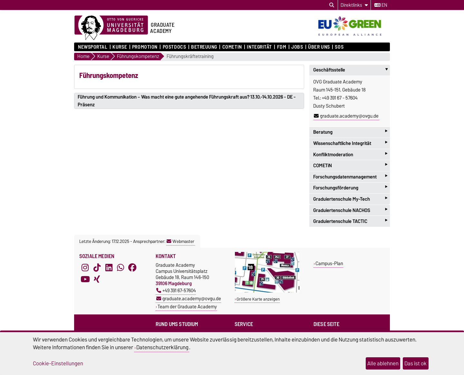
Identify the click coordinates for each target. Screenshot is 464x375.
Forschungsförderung (350, 188)
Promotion (145, 47)
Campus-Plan (329, 263)
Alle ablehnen (383, 363)
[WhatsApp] (120, 268)
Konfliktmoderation (350, 154)
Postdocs (174, 47)
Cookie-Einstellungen (58, 363)
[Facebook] (132, 268)
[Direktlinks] (354, 5)
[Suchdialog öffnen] (332, 5)
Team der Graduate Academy (187, 307)
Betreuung (204, 47)
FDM (281, 47)
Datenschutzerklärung (162, 347)
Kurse (119, 47)
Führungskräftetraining (190, 56)
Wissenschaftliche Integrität (350, 143)
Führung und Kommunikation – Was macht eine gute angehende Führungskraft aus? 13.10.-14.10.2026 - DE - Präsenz (187, 101)
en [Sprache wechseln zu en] (380, 5)
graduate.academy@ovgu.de (346, 116)
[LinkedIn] (109, 268)
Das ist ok (415, 363)
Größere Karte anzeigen (258, 299)
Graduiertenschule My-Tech (350, 199)
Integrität (259, 47)
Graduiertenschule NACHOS (350, 210)
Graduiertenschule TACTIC (350, 221)
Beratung (350, 132)
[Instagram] (85, 268)
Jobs (297, 47)
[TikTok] (97, 268)
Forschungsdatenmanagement (350, 176)
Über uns (319, 47)
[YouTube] (85, 279)
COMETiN (232, 47)
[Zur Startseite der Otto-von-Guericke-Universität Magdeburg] (111, 28)
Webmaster (180, 241)
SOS (339, 47)
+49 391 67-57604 (176, 290)
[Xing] (97, 279)
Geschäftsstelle (351, 70)
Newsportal (93, 47)
